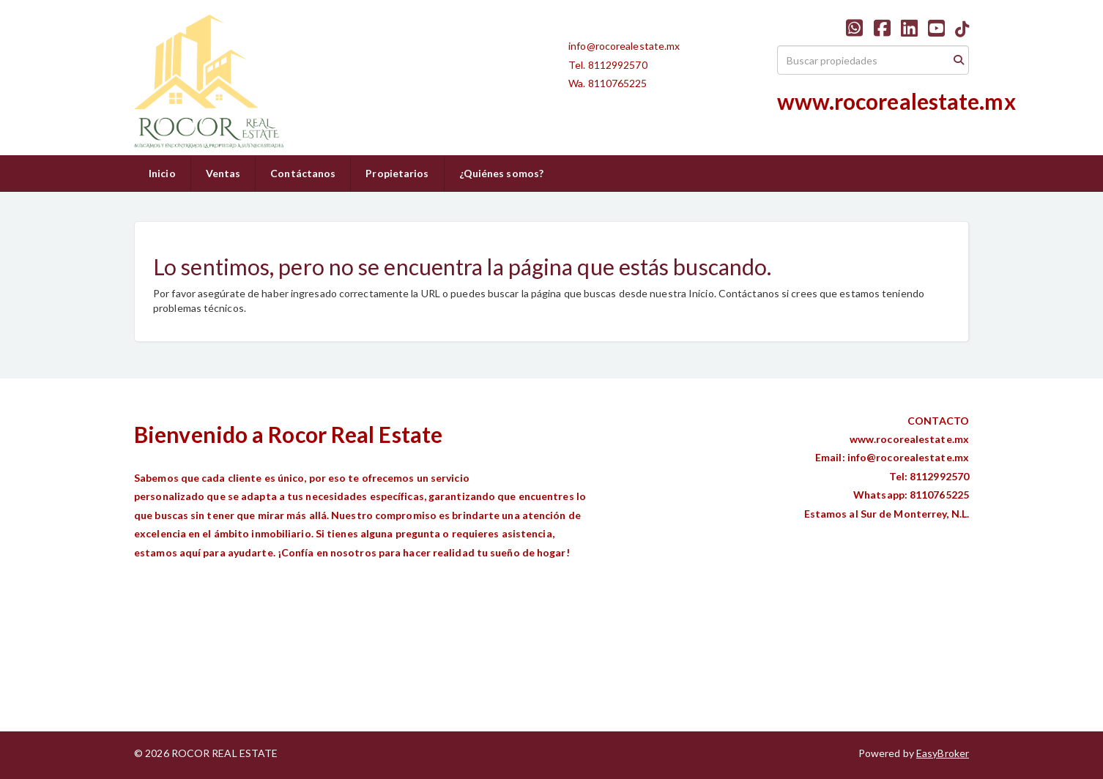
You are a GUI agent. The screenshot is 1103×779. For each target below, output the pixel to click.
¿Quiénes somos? (501, 173)
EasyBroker (942, 753)
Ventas (223, 173)
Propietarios (396, 173)
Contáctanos (302, 173)
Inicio (162, 173)
